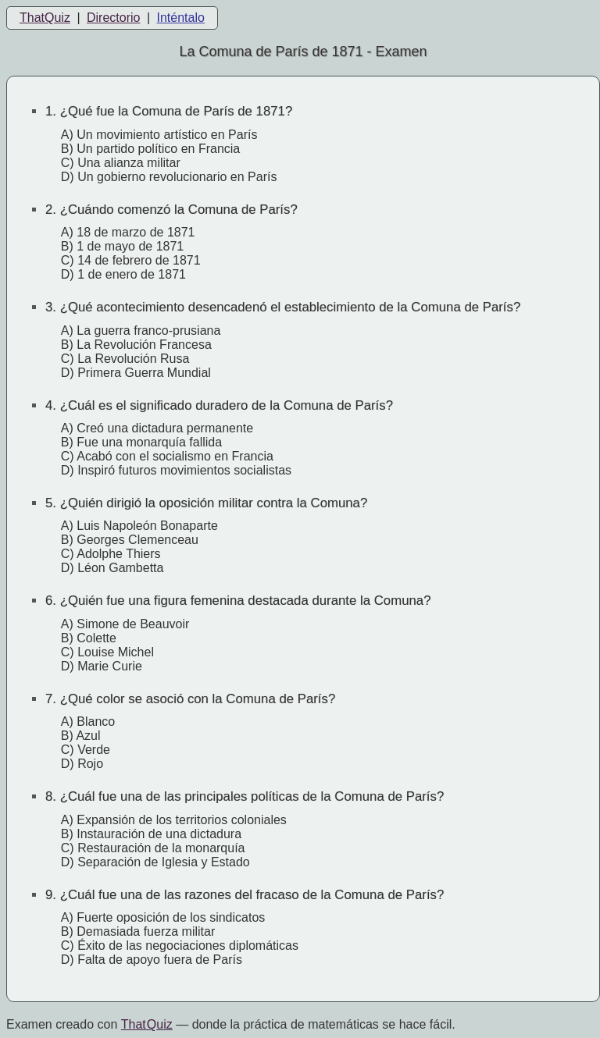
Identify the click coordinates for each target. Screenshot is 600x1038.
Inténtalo (181, 17)
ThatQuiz (45, 17)
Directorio (113, 17)
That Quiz (147, 1024)
